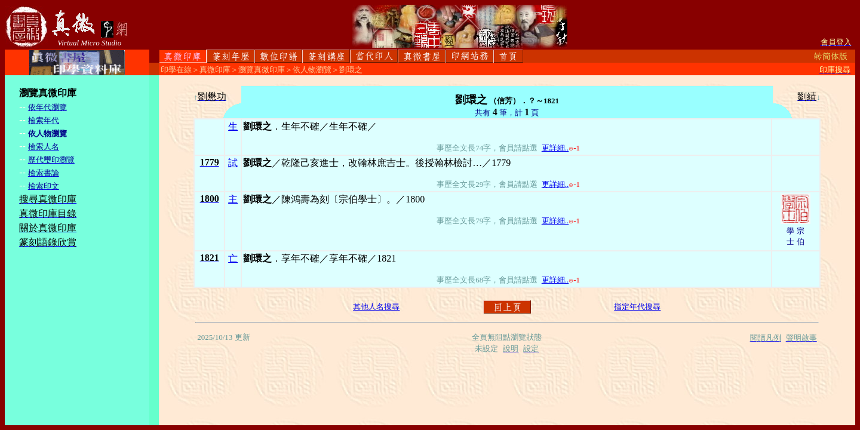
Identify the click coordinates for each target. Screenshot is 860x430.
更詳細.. (555, 147)
